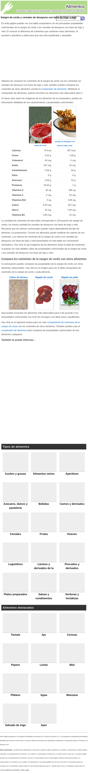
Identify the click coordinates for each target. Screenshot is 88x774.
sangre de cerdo (40, 145)
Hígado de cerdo (44, 277)
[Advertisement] (44, 57)
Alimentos (75, 6)
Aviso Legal (25, 770)
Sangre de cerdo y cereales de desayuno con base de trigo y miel (38, 17)
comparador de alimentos (54, 89)
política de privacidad (12, 770)
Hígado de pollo (69, 277)
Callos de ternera (18, 277)
